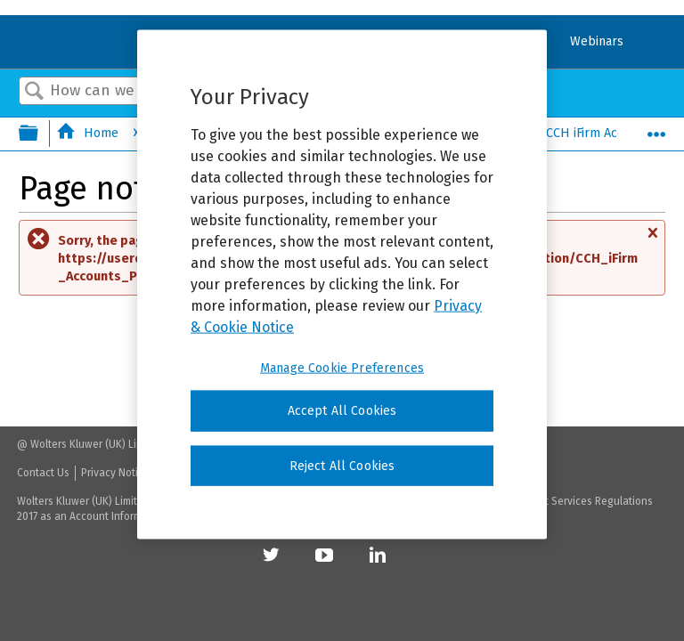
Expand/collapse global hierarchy (40, 134)
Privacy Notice (115, 473)
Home (89, 133)
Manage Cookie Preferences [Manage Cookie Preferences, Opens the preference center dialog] (342, 368)
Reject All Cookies (342, 465)
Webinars (596, 41)
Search (35, 92)
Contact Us (43, 473)
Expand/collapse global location (656, 129)
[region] (342, 285)
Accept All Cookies (342, 410)
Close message (652, 240)
